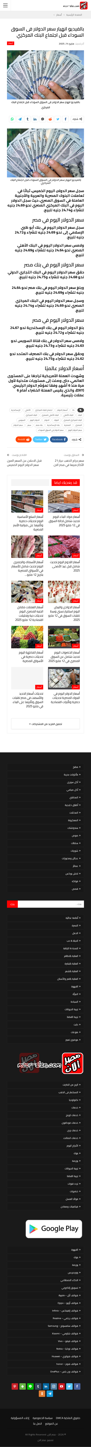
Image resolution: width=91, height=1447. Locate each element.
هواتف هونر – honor (67, 1364)
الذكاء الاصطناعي (69, 1280)
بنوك (76, 1153)
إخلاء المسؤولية (20, 1418)
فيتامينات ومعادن (69, 1206)
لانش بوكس (71, 873)
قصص (75, 888)
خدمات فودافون (70, 1122)
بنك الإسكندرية (53, 425)
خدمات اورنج (72, 1115)
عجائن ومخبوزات (70, 858)
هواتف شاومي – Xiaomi (65, 1333)
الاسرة (75, 925)
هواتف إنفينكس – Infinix (65, 1310)
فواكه (75, 881)
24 (73, 410)
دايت (76, 1024)
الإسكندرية (15, 410)
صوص (75, 835)
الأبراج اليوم (72, 1145)
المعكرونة (73, 820)
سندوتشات (72, 828)
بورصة (75, 1161)
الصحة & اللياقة (70, 948)
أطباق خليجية (71, 805)
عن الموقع (51, 1423)
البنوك (56, 420)
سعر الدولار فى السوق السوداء (51, 430)
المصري (78, 425)
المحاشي (73, 797)
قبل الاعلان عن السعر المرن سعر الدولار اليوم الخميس (24, 463)
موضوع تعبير (71, 1039)
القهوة (74, 986)
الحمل (75, 933)
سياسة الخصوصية (43, 1418)
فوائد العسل (72, 1199)
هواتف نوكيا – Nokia (67, 1348)
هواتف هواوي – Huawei (65, 1356)
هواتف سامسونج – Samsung (63, 1326)
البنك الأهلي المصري (50, 415)
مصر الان (42, 1440)
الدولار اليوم (35, 420)
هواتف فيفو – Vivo (68, 1341)
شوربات (74, 850)
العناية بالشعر (71, 971)
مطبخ (75, 767)
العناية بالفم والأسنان (67, 978)
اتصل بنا (37, 1423)
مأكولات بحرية (71, 774)
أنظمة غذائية (72, 918)
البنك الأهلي (68, 415)
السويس (21, 420)
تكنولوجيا (73, 1100)
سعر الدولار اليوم (75, 430)
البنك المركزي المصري (73, 420)
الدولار (46, 420)
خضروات (74, 1191)
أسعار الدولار (62, 410)
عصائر (75, 866)
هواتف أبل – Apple (68, 1295)
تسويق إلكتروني (69, 1287)
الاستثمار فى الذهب (68, 1092)
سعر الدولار (18, 425)
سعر (29, 425)
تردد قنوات (73, 1183)
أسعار (10, 43)
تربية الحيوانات (71, 1009)
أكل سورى (72, 782)
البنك (80, 415)
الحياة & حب (72, 940)
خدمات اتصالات (70, 1138)
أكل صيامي (72, 789)
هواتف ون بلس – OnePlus (64, 1371)
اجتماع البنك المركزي (43, 410)
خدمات (74, 1107)
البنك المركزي (31, 415)
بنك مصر (39, 425)
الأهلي (28, 410)
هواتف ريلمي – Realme (65, 1318)
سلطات (74, 843)
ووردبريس (73, 1272)
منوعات (74, 1032)
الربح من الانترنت (70, 1084)
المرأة (75, 994)
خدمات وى (72, 1130)
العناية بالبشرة (71, 963)
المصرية (67, 425)
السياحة (74, 1001)
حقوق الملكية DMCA (68, 1418)
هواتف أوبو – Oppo (68, 1303)
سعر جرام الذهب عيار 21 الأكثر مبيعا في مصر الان (69, 463)
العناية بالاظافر (71, 956)
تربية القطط (72, 1017)
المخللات (73, 812)
